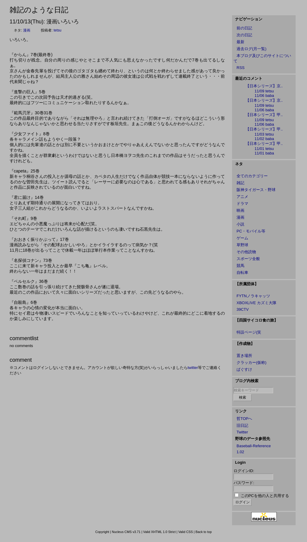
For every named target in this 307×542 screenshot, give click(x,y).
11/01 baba (264, 153)
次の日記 (244, 35)
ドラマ (242, 203)
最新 (240, 42)
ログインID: (244, 471)
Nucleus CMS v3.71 (126, 532)
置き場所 (244, 355)
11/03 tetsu (264, 134)
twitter (193, 367)
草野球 (242, 245)
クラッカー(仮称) (252, 362)
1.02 (240, 452)
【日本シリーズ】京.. (264, 86)
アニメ (242, 196)
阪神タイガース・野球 (256, 189)
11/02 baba (264, 138)
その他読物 (246, 252)
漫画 (26, 30)
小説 (240, 224)
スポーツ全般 (248, 258)
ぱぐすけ (244, 369)
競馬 (240, 265)
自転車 (242, 272)
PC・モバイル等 (251, 231)
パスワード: (244, 483)
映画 (240, 210)
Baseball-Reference (254, 446)
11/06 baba (264, 95)
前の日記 (244, 28)
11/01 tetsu (264, 148)
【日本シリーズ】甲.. (264, 114)
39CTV (243, 309)
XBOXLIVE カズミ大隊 (256, 303)
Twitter (242, 432)
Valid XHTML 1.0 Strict (159, 532)
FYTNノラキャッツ (253, 296)
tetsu (57, 30)
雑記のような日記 (39, 10)
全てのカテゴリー (252, 176)
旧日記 (242, 425)
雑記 (240, 183)
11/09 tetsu (264, 91)
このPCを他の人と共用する (265, 495)
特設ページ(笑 (249, 332)
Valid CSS (185, 532)
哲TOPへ (244, 418)
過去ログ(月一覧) (252, 48)
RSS (241, 67)
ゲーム (242, 238)
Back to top (203, 532)
